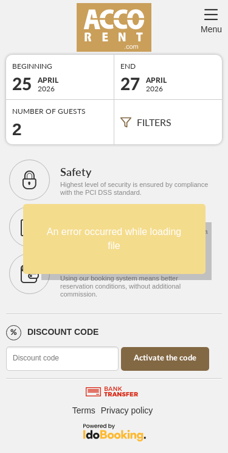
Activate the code (165, 358)
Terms (83, 410)
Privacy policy (127, 410)
